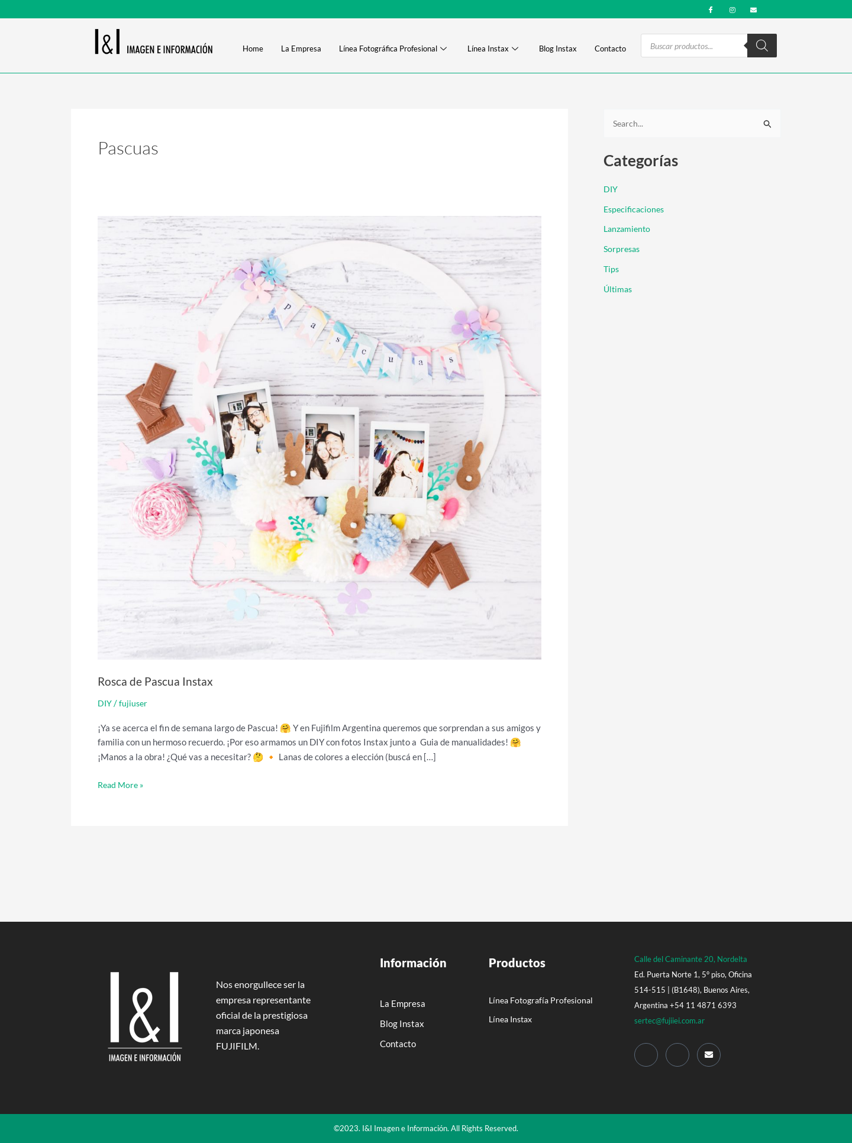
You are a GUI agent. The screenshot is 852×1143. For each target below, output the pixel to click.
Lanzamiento (629, 229)
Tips (612, 269)
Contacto (610, 49)
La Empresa (301, 49)
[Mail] (709, 1053)
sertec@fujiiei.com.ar (669, 1019)
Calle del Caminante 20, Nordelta (690, 958)
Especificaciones (636, 209)
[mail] (753, 8)
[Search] (762, 45)
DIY (105, 703)
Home (253, 49)
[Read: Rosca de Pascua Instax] (319, 436)
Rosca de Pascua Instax (156, 681)
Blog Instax (558, 49)
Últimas (619, 289)
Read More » (122, 783)
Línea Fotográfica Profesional (393, 49)
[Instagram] (732, 8)
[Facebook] (711, 8)
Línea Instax (492, 49)
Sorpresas (623, 249)
